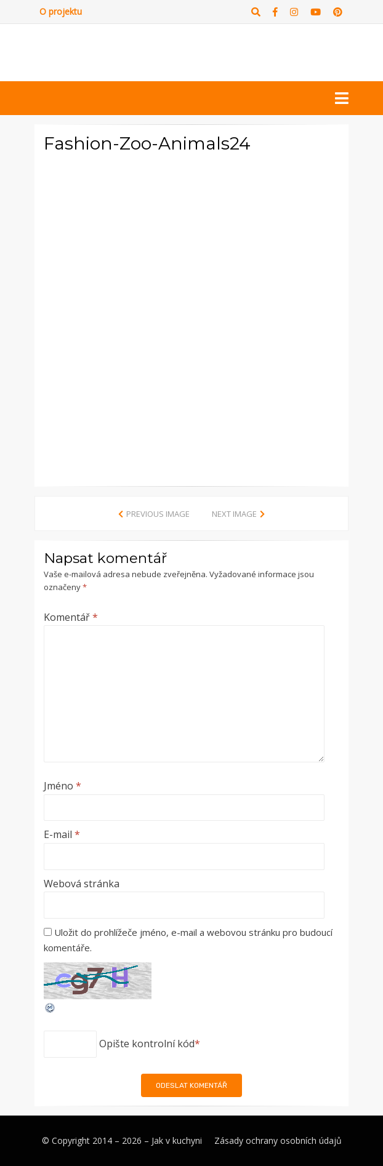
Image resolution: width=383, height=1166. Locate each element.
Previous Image (158, 513)
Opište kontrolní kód (147, 1043)
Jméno (62, 786)
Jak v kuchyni (176, 1140)
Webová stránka (81, 883)
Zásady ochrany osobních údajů (278, 1140)
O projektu (60, 11)
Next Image (234, 513)
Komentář (71, 617)
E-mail (62, 834)
